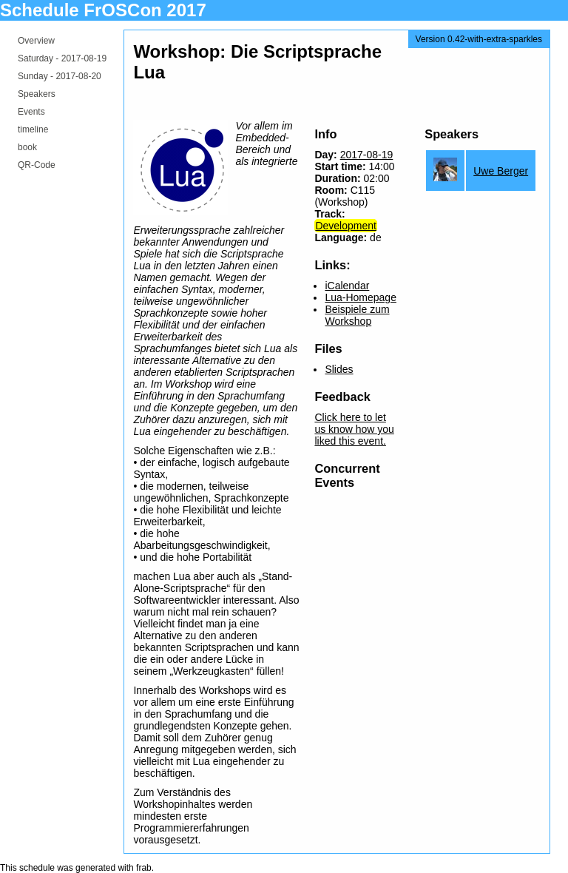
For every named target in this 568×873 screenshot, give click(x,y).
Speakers (36, 94)
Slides (339, 369)
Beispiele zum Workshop (357, 315)
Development (345, 226)
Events (31, 112)
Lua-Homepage (360, 297)
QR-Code (36, 165)
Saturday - (62, 58)
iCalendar (347, 285)
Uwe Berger (500, 171)
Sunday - (59, 76)
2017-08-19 (366, 155)
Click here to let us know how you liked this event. (353, 429)
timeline (33, 129)
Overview (36, 41)
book (27, 147)
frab (144, 868)
